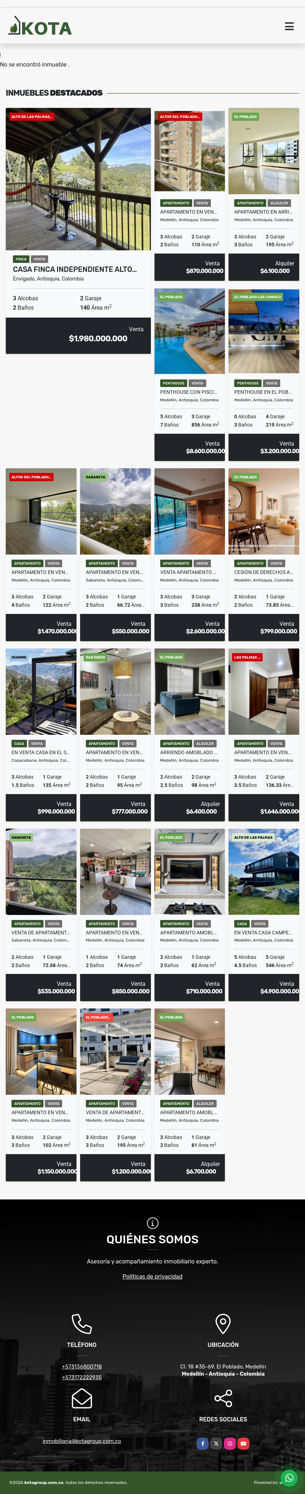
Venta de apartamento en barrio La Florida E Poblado (115, 1112)
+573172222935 (82, 1377)
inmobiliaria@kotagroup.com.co (82, 1441)
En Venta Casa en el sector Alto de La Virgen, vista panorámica (41, 752)
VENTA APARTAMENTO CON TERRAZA (189, 572)
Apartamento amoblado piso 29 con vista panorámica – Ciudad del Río (189, 1112)
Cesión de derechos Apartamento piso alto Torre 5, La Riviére (264, 572)
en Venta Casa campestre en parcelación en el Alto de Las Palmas (264, 932)
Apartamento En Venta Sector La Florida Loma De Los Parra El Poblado (41, 1112)
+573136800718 (82, 1366)
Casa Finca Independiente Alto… (75, 269)
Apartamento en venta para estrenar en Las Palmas (264, 752)
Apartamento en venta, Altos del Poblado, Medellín (41, 572)
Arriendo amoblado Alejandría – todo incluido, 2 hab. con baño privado (189, 752)
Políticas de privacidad (152, 1276)
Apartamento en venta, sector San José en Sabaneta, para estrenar (115, 572)
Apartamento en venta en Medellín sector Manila (115, 932)
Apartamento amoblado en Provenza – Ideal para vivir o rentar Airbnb (189, 932)
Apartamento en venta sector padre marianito (189, 212)
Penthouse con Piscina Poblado (189, 392)
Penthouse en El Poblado (264, 392)
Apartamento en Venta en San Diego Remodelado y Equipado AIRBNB (115, 752)
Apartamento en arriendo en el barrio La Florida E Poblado (264, 212)
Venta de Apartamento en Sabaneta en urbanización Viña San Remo (41, 932)
